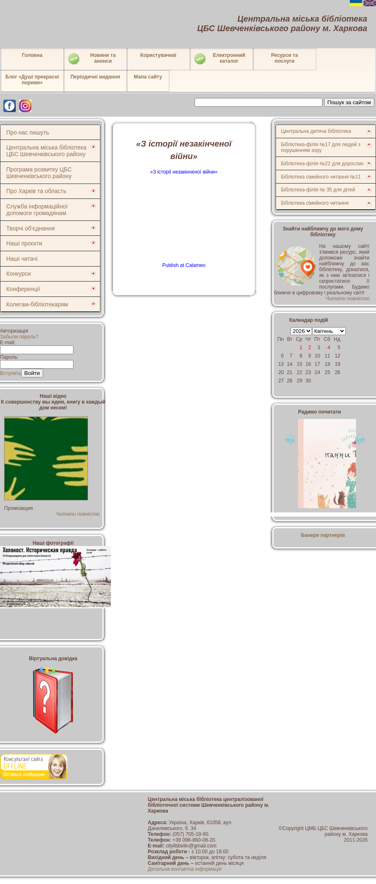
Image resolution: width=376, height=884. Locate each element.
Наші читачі (21, 258)
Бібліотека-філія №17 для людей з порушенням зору (321, 147)
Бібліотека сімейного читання (315, 203)
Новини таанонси (91, 59)
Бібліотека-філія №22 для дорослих (322, 164)
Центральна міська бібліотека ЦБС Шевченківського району (46, 150)
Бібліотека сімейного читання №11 (321, 177)
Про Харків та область (36, 191)
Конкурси (18, 273)
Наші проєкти (24, 243)
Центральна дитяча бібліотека (316, 131)
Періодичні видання (95, 77)
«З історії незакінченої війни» (183, 172)
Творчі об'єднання (30, 228)
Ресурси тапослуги (284, 58)
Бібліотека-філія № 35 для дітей (318, 190)
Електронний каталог (219, 59)
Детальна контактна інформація (185, 869)
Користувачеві (158, 55)
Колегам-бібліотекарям (37, 304)
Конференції (23, 289)
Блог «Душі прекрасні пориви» (32, 80)
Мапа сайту (148, 77)
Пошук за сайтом (349, 102)
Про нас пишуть (27, 132)
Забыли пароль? (19, 337)
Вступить (10, 373)
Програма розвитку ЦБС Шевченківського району (39, 172)
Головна (32, 55)
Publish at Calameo (183, 265)
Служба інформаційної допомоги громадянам (37, 209)
